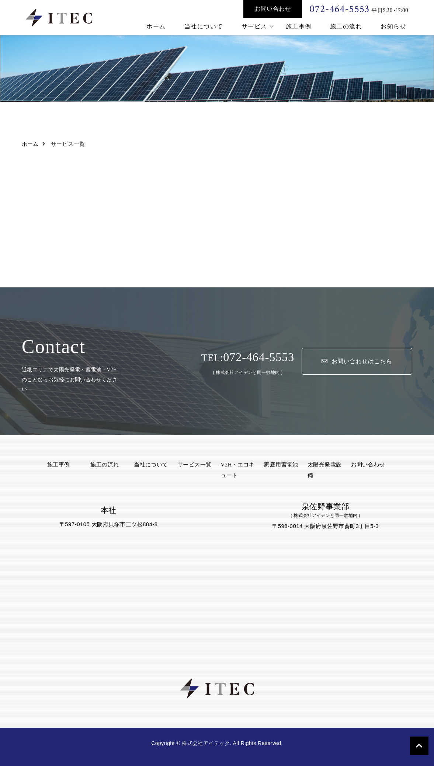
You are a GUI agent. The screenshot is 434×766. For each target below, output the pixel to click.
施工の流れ (346, 26)
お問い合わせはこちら (357, 361)
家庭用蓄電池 (281, 465)
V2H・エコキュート (238, 470)
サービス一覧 (194, 465)
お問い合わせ (272, 9)
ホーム (156, 26)
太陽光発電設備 (325, 470)
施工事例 (299, 26)
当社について (203, 26)
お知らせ (393, 26)
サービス (254, 26)
